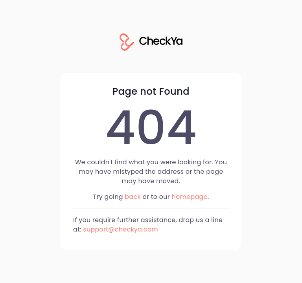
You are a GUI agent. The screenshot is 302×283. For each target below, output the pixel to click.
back (133, 196)
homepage (190, 196)
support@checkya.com (120, 229)
